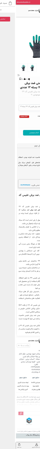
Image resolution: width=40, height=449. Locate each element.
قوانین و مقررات (20, 389)
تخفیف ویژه (20, 386)
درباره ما (32, 386)
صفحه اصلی (32, 382)
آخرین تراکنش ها (7, 389)
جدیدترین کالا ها (19, 382)
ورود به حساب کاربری (7, 386)
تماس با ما (32, 389)
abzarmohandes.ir (7, 2)
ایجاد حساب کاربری (7, 382)
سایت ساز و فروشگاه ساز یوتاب (20, 435)
